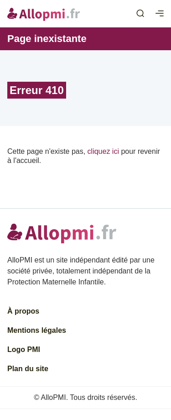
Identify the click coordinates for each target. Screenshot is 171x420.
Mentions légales (36, 330)
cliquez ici (103, 151)
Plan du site (27, 369)
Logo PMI (23, 349)
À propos (23, 311)
